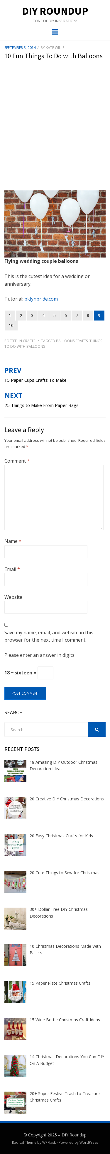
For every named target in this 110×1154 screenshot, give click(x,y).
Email (12, 569)
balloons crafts (72, 340)
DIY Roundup (55, 11)
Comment (17, 461)
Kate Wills (55, 47)
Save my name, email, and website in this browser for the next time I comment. (48, 636)
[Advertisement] (55, 130)
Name (12, 541)
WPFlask (49, 1142)
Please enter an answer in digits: (39, 655)
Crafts (29, 340)
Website (13, 597)
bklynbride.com (41, 299)
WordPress (88, 1142)
